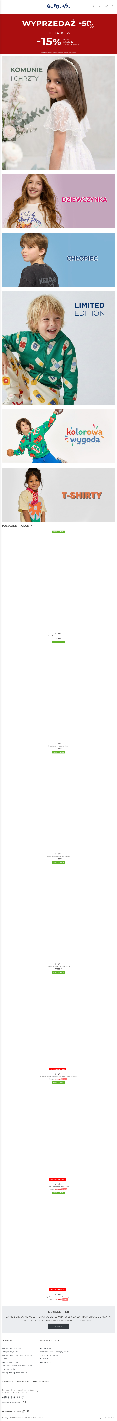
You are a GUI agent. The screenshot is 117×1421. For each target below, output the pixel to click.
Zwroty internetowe (49, 1355)
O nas (4, 1359)
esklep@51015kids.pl (11, 1402)
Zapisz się (58, 1326)
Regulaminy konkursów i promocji (18, 1355)
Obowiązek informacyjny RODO (55, 1352)
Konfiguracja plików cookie (14, 1373)
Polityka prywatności (11, 1352)
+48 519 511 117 (13, 1397)
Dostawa (44, 1359)
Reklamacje (45, 1348)
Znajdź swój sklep (10, 1362)
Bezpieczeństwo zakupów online (17, 1366)
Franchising (45, 1362)
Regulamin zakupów (11, 1348)
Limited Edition (9, 1369)
